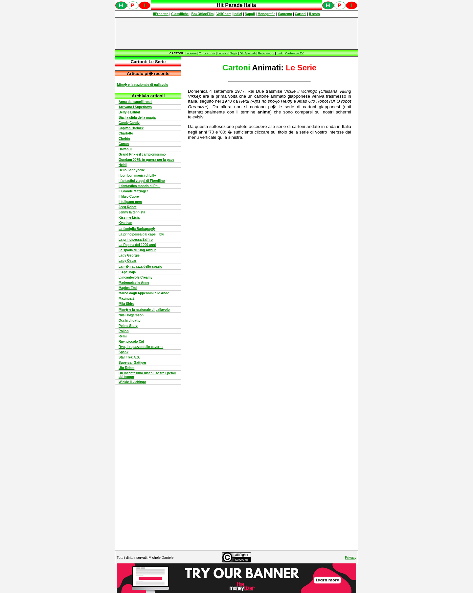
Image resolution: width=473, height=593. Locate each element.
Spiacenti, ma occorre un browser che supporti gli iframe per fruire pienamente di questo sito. (236, 8)
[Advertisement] (236, 33)
